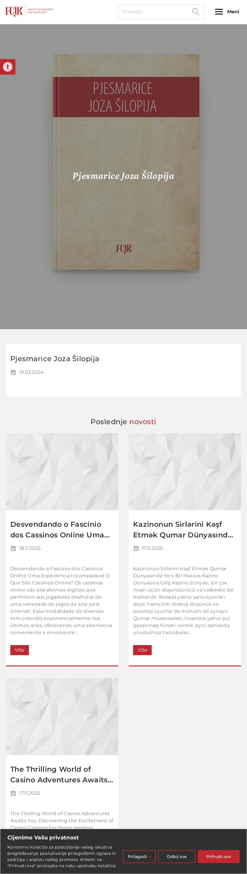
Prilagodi (137, 856)
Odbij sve (177, 856)
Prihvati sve (218, 856)
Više (19, 650)
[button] (7, 67)
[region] (123, 851)
